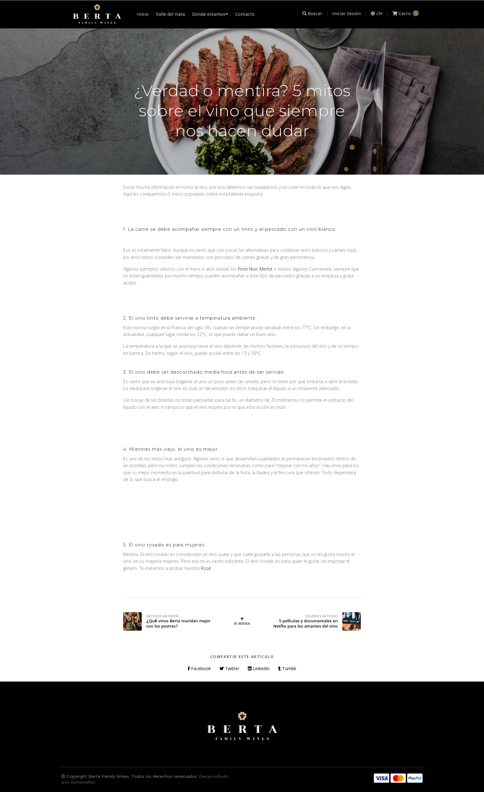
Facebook (199, 668)
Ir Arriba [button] (242, 621)
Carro (405, 13)
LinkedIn (258, 668)
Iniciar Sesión (346, 13)
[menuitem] (297, 13)
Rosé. (206, 568)
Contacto (245, 14)
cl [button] (376, 13)
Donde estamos (210, 14)
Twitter (229, 668)
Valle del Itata (170, 14)
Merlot (266, 269)
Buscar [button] (312, 13)
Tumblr (287, 668)
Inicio (143, 14)
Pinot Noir (247, 269)
